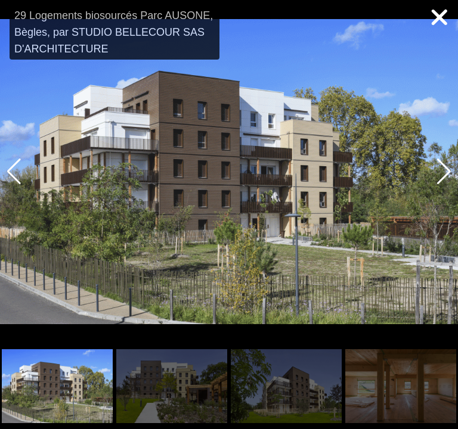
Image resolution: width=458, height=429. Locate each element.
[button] (444, 171)
